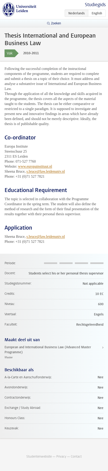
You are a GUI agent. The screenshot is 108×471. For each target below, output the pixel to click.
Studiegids (95, 5)
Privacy (61, 456)
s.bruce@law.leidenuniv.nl (45, 171)
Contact (76, 456)
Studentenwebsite (39, 456)
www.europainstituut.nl (35, 166)
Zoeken (56, 23)
